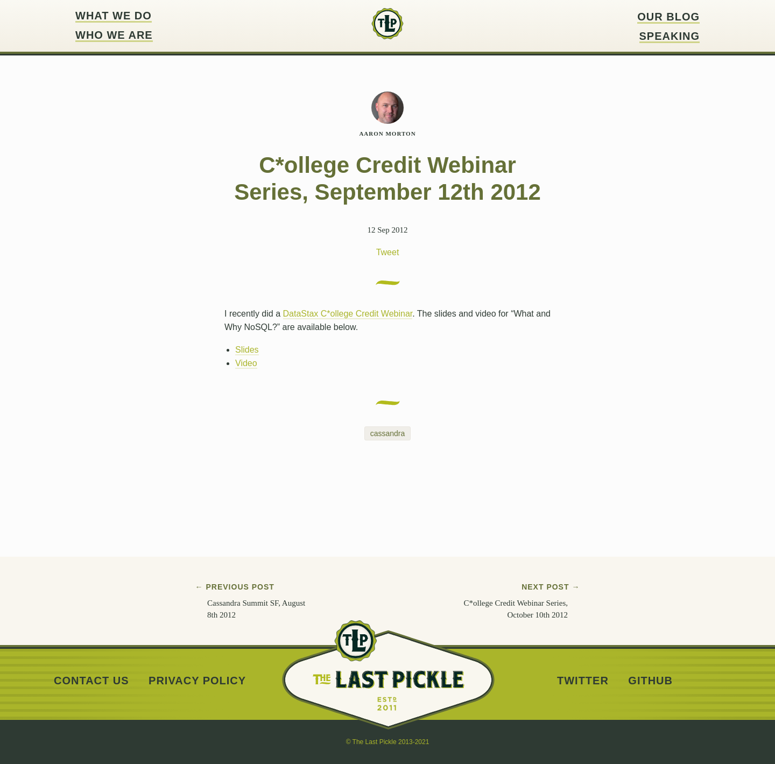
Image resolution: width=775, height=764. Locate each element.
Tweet (387, 252)
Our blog (668, 17)
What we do (113, 16)
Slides (247, 349)
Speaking (669, 36)
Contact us (91, 680)
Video (246, 363)
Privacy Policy (197, 680)
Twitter (583, 680)
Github (650, 680)
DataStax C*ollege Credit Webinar (348, 313)
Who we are (114, 35)
